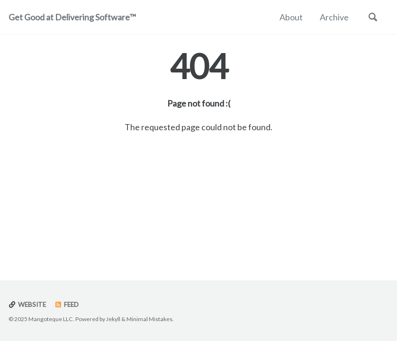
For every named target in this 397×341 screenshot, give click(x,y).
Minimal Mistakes (149, 319)
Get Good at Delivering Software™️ (72, 17)
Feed (66, 304)
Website (27, 304)
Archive (334, 17)
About (291, 17)
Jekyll (113, 319)
